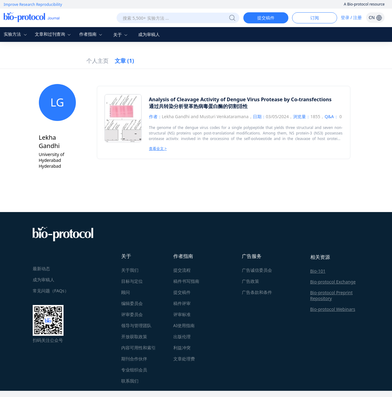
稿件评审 (182, 303)
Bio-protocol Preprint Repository (331, 295)
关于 (121, 35)
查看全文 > (158, 148)
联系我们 (129, 381)
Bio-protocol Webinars (332, 309)
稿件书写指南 (186, 281)
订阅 (314, 18)
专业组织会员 (134, 370)
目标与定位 (132, 281)
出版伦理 (182, 336)
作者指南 (91, 34)
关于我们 (129, 270)
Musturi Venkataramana (224, 116)
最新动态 (41, 268)
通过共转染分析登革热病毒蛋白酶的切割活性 (198, 106)
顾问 (125, 292)
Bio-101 (318, 271)
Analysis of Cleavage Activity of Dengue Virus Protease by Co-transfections (240, 99)
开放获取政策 (134, 336)
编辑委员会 (132, 303)
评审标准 (182, 314)
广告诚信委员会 (257, 270)
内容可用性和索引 (138, 348)
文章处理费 (184, 359)
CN (375, 17)
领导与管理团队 (136, 325)
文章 (124, 60)
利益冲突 (182, 348)
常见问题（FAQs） (51, 291)
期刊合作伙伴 (134, 359)
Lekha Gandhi (176, 116)
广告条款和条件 (257, 292)
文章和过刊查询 (53, 34)
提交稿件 (265, 18)
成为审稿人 (149, 34)
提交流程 (182, 270)
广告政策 (250, 281)
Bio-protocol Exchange (333, 282)
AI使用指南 (184, 325)
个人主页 (97, 60)
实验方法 (16, 34)
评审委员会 (132, 314)
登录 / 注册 (351, 17)
